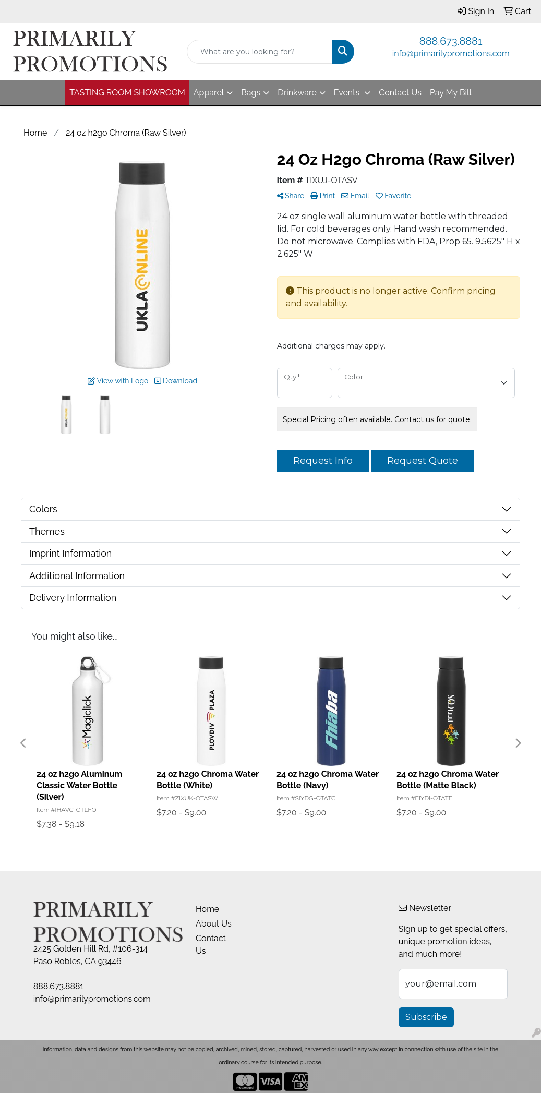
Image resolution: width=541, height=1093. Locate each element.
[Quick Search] (260, 52)
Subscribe (426, 1017)
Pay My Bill (451, 93)
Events (348, 93)
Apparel (209, 93)
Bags (250, 93)
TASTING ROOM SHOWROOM (127, 93)
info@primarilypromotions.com (451, 53)
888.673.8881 (451, 41)
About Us (214, 924)
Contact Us (400, 93)
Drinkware (297, 93)
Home (207, 909)
